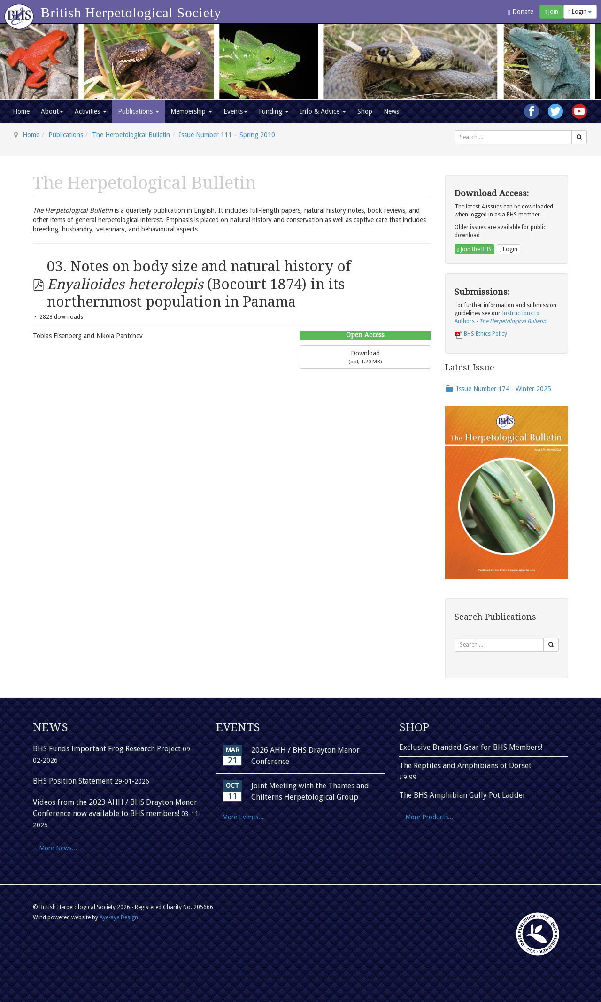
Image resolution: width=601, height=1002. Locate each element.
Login (580, 11)
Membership (191, 111)
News (391, 111)
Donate (520, 12)
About (52, 111)
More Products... (429, 817)
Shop (364, 111)
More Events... (243, 817)
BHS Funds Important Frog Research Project (108, 748)
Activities (91, 111)
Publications (138, 111)
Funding (274, 111)
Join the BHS (474, 249)
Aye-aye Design (119, 917)
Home (21, 111)
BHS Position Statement (74, 781)
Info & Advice (323, 111)
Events (235, 111)
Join (551, 11)
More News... (58, 848)
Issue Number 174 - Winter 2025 (503, 389)
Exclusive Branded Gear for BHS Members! (470, 747)
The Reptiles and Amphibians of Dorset (465, 765)
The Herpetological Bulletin (131, 135)
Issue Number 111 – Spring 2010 (227, 135)
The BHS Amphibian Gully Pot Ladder (462, 795)
